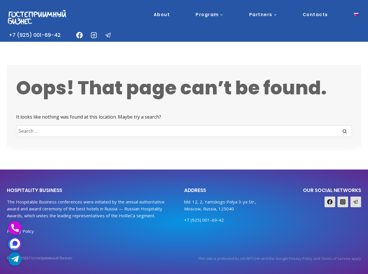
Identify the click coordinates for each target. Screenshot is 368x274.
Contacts (315, 15)
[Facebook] (79, 35)
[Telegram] (108, 35)
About (162, 15)
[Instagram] (93, 35)
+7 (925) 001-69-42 (35, 35)
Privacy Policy (300, 258)
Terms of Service (335, 258)
